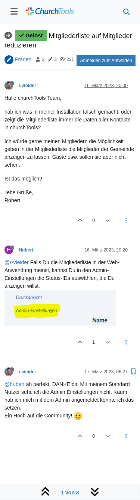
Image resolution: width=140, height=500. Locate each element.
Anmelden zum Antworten (106, 60)
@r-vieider (16, 262)
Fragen (23, 59)
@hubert (14, 384)
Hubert (26, 250)
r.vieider (27, 85)
